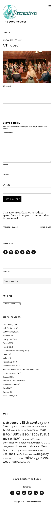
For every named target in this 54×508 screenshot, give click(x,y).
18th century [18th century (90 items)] (32, 422)
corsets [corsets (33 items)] (24, 442)
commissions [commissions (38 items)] (11, 442)
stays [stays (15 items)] (10, 458)
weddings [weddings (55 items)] (10, 462)
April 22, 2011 (8, 40)
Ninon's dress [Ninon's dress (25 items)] (21, 454)
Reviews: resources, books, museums (18, 369)
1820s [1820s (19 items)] (23, 430)
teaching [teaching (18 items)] (16, 458)
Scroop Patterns (9, 373)
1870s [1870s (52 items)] (7, 434)
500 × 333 (17, 40)
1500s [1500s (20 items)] (31, 427)
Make (5, 358)
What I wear (8, 396)
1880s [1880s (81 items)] (16, 434)
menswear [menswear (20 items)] (32, 450)
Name (6, 165)
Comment (8, 133)
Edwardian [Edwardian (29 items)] (34, 442)
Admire (6, 336)
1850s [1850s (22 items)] (35, 430)
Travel (5, 388)
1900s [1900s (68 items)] (34, 434)
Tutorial (6, 392)
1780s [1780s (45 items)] (7, 430)
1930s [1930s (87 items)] (18, 439)
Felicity (6, 347)
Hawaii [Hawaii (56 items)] (21, 446)
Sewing (6, 377)
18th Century (8, 324)
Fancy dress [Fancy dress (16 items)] (45, 443)
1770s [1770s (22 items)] (43, 426)
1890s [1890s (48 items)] (26, 434)
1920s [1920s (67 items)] (7, 439)
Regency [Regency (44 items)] (43, 454)
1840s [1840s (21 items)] (29, 430)
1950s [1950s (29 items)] (33, 439)
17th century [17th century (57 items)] (12, 423)
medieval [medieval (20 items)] (24, 450)
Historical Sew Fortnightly (13, 351)
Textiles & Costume (11, 381)
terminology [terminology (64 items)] (29, 458)
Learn (5, 354)
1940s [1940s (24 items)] (26, 439)
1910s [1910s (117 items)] (45, 434)
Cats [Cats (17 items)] (38, 439)
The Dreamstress (14, 21)
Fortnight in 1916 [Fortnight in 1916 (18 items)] (9, 447)
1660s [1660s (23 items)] (37, 426)
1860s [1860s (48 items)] (42, 430)
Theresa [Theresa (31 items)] (44, 457)
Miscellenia (7, 362)
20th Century (8, 332)
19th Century (8, 328)
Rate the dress (9, 366)
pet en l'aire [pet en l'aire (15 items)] (33, 454)
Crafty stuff (8, 339)
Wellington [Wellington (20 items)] (21, 462)
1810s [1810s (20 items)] (18, 430)
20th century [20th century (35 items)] (21, 426)
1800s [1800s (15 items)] (13, 430)
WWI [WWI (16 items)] (28, 462)
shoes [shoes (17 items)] (5, 458)
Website (6, 185)
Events (6, 343)
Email (6, 175)
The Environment (10, 384)
